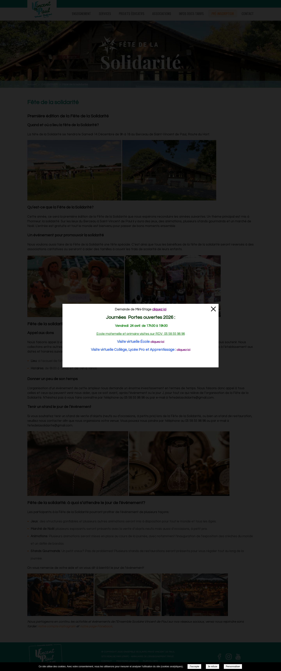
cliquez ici (157, 341)
